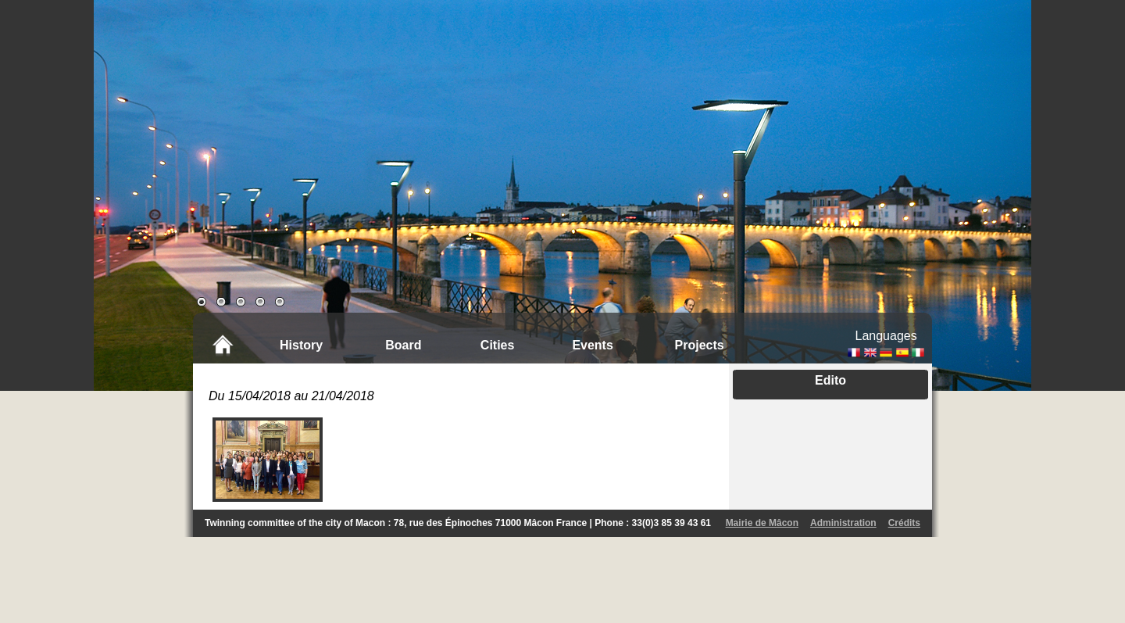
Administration (843, 522)
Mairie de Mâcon (762, 522)
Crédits (904, 522)
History (301, 345)
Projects (699, 345)
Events (592, 345)
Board (403, 345)
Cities (497, 345)
